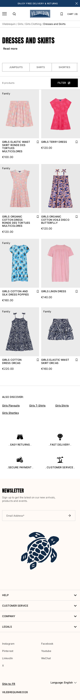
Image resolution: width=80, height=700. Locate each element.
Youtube (46, 651)
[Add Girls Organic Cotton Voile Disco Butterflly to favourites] (73, 215)
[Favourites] (61, 13)
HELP (40, 595)
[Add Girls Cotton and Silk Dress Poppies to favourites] (35, 290)
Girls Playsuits (11, 405)
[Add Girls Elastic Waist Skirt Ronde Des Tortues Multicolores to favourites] (35, 140)
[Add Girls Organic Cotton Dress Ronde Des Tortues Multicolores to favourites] (35, 215)
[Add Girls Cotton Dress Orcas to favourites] (35, 358)
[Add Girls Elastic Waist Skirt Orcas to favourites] (73, 358)
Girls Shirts (62, 405)
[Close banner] (76, 3)
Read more (10, 48)
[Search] (14, 13)
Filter (64, 83)
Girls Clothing (33, 24)
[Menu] (4, 13)
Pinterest (7, 651)
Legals (40, 626)
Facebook (47, 643)
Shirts (40, 67)
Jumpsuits (16, 67)
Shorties (64, 67)
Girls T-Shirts (37, 405)
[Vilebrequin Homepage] (40, 13)
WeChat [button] (46, 658)
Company (40, 616)
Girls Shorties (10, 412)
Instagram (8, 643)
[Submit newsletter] (69, 515)
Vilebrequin (9, 24)
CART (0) (72, 14)
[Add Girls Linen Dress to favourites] (73, 290)
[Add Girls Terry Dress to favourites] (73, 140)
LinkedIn (7, 658)
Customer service (40, 605)
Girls (20, 24)
